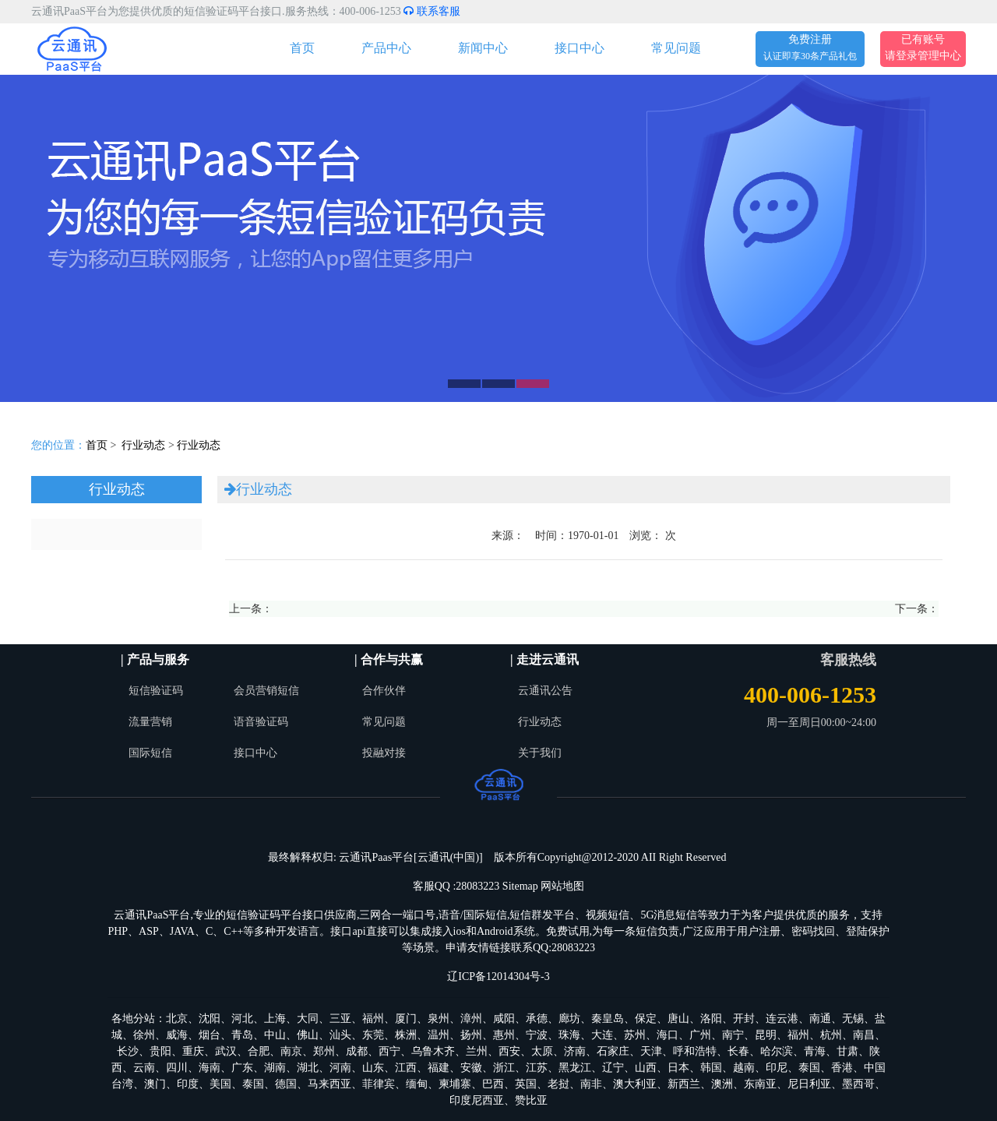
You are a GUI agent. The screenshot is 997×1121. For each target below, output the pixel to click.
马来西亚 (329, 1084)
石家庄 (613, 1051)
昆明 (766, 1035)
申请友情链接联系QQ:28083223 (520, 948)
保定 (646, 1018)
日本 (678, 1067)
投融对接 (384, 753)
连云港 (782, 1018)
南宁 (733, 1035)
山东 (373, 1067)
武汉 (226, 1051)
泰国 (809, 1067)
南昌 (864, 1035)
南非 (591, 1084)
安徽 (471, 1067)
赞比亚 (531, 1100)
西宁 (389, 1051)
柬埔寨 (455, 1084)
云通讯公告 (545, 690)
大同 (308, 1018)
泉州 (438, 1018)
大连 (602, 1035)
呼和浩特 (695, 1051)
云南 (144, 1067)
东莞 (373, 1035)
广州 (700, 1035)
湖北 (308, 1067)
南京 (291, 1051)
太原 (542, 1051)
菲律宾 (378, 1084)
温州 (438, 1035)
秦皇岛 (607, 1018)
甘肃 (847, 1051)
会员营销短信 (266, 690)
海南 (209, 1067)
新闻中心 (483, 48)
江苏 (537, 1067)
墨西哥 (858, 1084)
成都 (357, 1051)
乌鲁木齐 (433, 1051)
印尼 (776, 1067)
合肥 (259, 1051)
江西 (406, 1067)
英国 (526, 1084)
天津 (651, 1051)
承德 (537, 1018)
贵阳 (160, 1051)
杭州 (831, 1035)
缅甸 (417, 1084)
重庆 (193, 1051)
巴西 (493, 1084)
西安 (509, 1051)
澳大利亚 (635, 1084)
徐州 (144, 1035)
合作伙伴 (384, 690)
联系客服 (431, 11)
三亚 (340, 1018)
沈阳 (209, 1018)
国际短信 (150, 753)
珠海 (569, 1035)
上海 (275, 1018)
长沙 (128, 1051)
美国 (220, 1084)
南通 (820, 1018)
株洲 (406, 1035)
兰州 (477, 1051)
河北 (242, 1018)
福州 (373, 1018)
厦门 (406, 1018)
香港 (842, 1067)
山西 (646, 1067)
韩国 (711, 1067)
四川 (177, 1067)
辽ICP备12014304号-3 (498, 976)
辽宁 (613, 1067)
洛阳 (711, 1018)
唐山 (678, 1018)
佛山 (308, 1035)
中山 (275, 1035)
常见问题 (676, 48)
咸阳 (504, 1018)
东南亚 (760, 1084)
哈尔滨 (776, 1051)
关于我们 (540, 753)
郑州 (324, 1051)
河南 (340, 1067)
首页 (302, 48)
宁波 (537, 1035)
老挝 (558, 1084)
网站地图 (562, 886)
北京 (177, 1018)
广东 (242, 1067)
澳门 (155, 1084)
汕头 (340, 1035)
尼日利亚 (809, 1084)
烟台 (209, 1035)
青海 (815, 1051)
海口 (667, 1035)
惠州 (504, 1035)
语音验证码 (261, 722)
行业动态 (143, 445)
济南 (575, 1051)
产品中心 (386, 48)
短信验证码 (156, 690)
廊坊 (569, 1018)
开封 (744, 1018)
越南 (744, 1067)
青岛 (242, 1035)
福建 (438, 1067)
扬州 (471, 1035)
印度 (188, 1084)
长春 (738, 1051)
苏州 (635, 1035)
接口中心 (579, 48)
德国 (286, 1084)
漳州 (471, 1018)
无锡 (853, 1018)
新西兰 (684, 1084)
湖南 (275, 1067)
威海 (177, 1035)
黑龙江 (574, 1067)
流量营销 (150, 722)
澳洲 (722, 1084)
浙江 (504, 1067)
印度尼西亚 (476, 1100)
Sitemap (520, 886)
